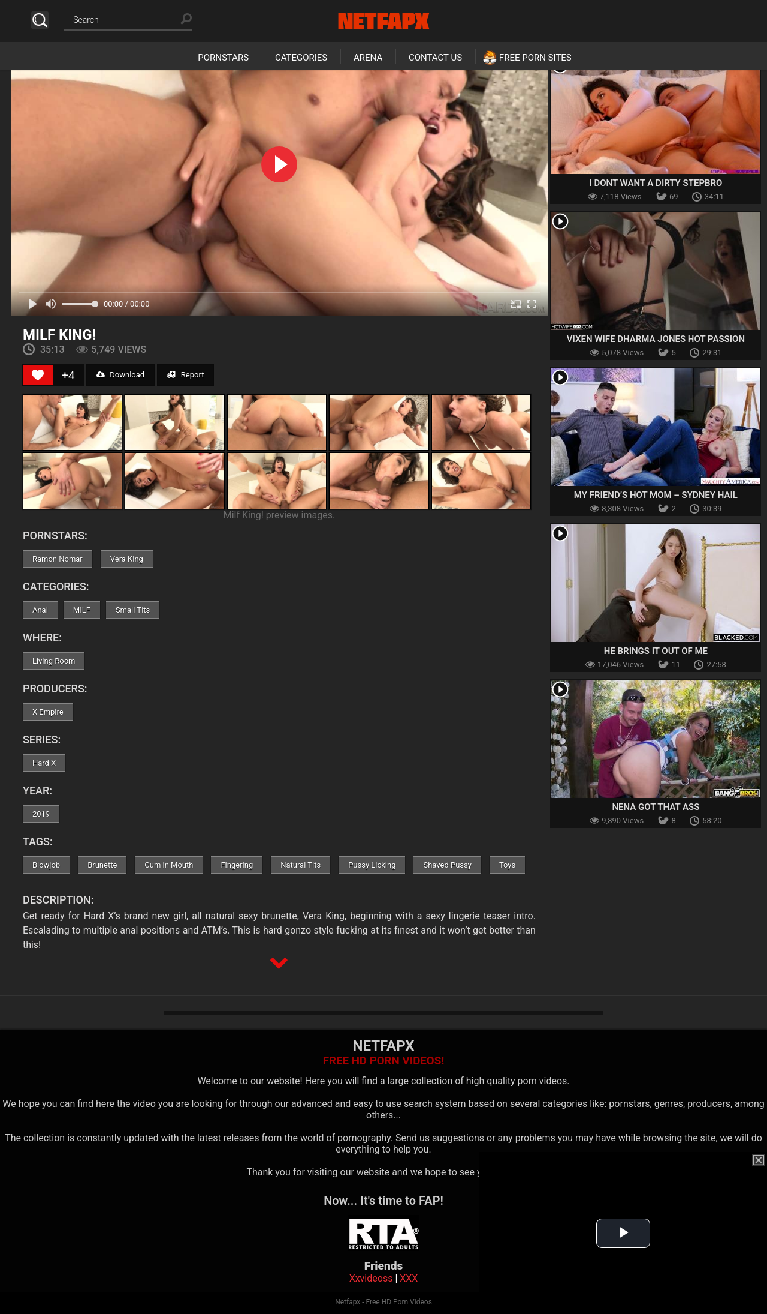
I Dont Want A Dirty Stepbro (655, 183)
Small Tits (133, 609)
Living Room (54, 660)
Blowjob (46, 864)
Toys (507, 864)
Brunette (102, 864)
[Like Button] (38, 375)
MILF (81, 609)
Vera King (126, 558)
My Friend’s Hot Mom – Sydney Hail (656, 495)
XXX (409, 1278)
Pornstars (223, 57)
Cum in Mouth (168, 864)
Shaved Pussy (447, 864)
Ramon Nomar (57, 558)
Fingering (237, 864)
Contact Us (435, 57)
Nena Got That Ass (655, 807)
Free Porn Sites (535, 57)
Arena (368, 57)
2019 (41, 813)
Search (40, 20)
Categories (301, 57)
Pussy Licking (371, 864)
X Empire (48, 711)
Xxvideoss (371, 1278)
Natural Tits (300, 864)
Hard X (44, 762)
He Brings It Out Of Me (656, 651)
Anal (40, 609)
